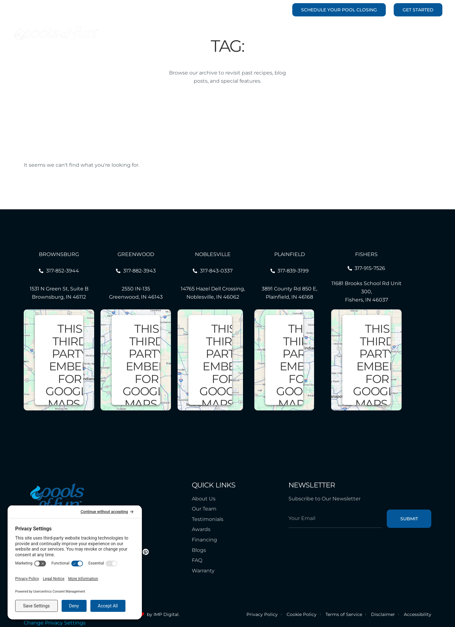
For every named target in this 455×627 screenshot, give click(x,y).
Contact (426, 33)
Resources (391, 33)
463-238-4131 (269, 10)
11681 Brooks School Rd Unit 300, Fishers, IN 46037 (366, 291)
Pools (234, 33)
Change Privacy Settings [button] (55, 623)
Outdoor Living (316, 33)
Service (356, 33)
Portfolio (206, 33)
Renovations (270, 33)
